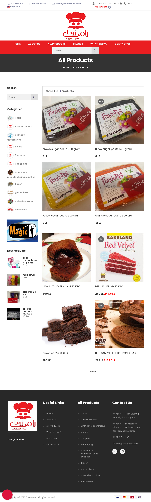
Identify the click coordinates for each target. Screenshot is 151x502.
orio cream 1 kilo (29, 293)
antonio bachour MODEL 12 (27, 311)
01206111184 (17, 3)
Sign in (125, 3)
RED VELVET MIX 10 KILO (109, 286)
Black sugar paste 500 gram (113, 149)
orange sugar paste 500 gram (115, 215)
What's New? (98, 44)
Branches (51, 438)
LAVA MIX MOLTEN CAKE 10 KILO (61, 286)
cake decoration (24, 201)
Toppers (20, 155)
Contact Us (123, 44)
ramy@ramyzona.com (68, 3)
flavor (18, 183)
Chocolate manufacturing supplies (89, 453)
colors (18, 146)
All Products (57, 44)
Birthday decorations (93, 425)
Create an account (104, 3)
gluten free (21, 192)
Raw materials (23, 126)
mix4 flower (29, 274)
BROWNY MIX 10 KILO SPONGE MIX (115, 353)
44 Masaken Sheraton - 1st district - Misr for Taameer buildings (127, 427)
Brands (78, 44)
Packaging (21, 163)
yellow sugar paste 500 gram (61, 215)
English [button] (12, 6)
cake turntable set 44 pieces (30, 260)
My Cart (103, 7)
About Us (34, 44)
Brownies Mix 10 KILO (55, 353)
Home (17, 44)
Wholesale (21, 209)
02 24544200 (39, 3)
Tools (18, 117)
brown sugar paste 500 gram (61, 149)
